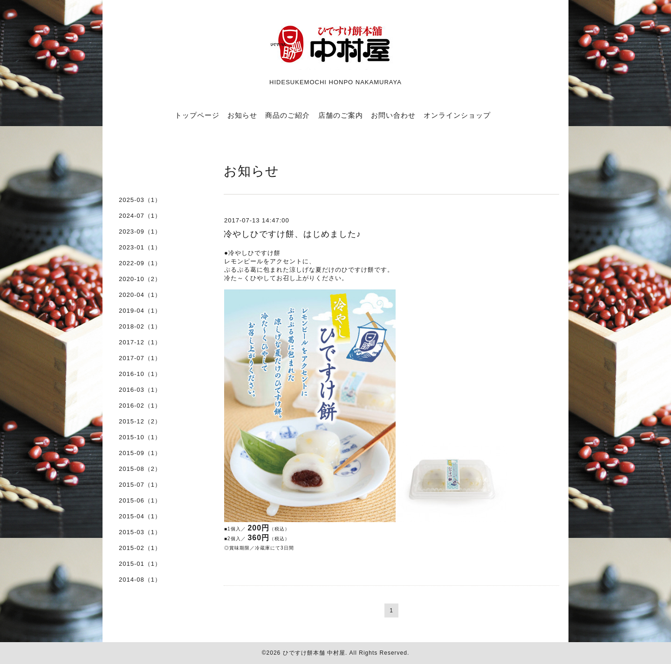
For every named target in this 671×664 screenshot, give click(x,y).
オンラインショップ (457, 115)
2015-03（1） (140, 532)
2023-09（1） (140, 231)
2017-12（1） (140, 342)
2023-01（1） (140, 247)
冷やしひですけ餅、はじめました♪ (292, 234)
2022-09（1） (140, 263)
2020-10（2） (140, 278)
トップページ (197, 115)
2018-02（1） (140, 326)
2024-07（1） (140, 215)
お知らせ (242, 115)
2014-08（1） (140, 579)
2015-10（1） (140, 437)
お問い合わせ (393, 115)
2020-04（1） (140, 294)
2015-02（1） (140, 547)
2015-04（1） (140, 516)
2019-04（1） (140, 310)
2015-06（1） (140, 500)
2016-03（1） (140, 389)
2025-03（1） (140, 199)
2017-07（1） (140, 358)
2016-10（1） (140, 373)
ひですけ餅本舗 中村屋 (314, 653)
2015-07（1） (140, 484)
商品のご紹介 (287, 115)
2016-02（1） (140, 405)
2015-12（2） (140, 421)
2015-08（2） (140, 468)
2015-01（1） (140, 563)
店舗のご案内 (340, 115)
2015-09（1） (140, 452)
